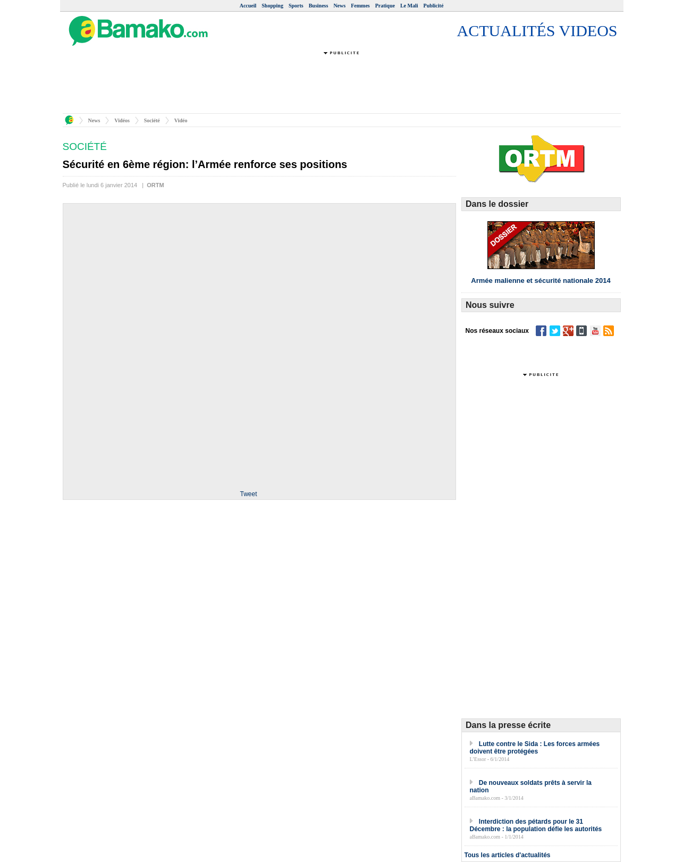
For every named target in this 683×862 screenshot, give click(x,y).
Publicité (434, 6)
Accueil (248, 6)
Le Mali (409, 6)
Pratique (385, 6)
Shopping (272, 6)
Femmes (360, 6)
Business (318, 6)
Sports (296, 6)
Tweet (248, 494)
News (339, 6)
